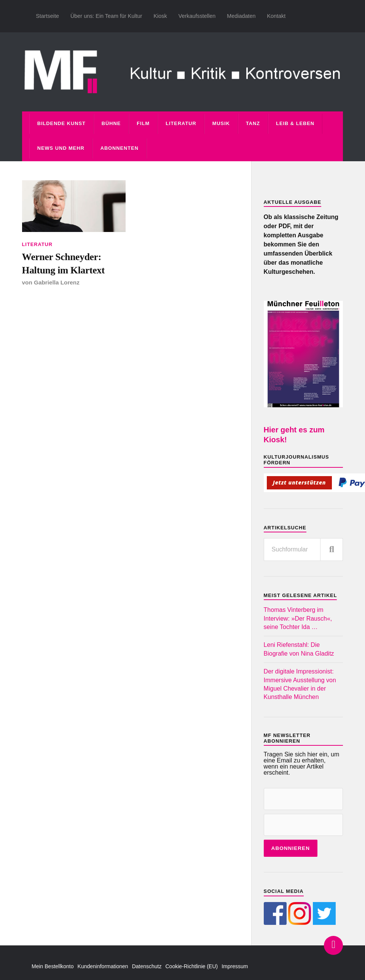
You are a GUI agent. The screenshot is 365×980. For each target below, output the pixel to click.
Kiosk (160, 16)
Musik (221, 123)
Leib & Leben (295, 123)
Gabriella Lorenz (57, 282)
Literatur (181, 123)
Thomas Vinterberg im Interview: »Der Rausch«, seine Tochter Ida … (298, 618)
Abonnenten (119, 148)
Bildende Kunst (61, 123)
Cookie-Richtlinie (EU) (192, 966)
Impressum (235, 966)
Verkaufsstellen (197, 16)
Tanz (253, 123)
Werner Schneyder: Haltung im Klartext (63, 263)
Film (143, 123)
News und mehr (60, 148)
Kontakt (276, 16)
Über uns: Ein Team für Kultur (106, 16)
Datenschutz (147, 966)
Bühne (111, 123)
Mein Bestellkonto (53, 966)
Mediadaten (241, 16)
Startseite (47, 16)
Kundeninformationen (103, 966)
